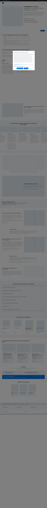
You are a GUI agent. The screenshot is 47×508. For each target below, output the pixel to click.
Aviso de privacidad (18, 64)
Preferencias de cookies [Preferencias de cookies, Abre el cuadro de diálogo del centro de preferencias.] (20, 68)
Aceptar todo (26, 68)
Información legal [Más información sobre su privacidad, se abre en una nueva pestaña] (21, 66)
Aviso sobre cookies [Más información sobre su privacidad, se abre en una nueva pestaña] (16, 66)
